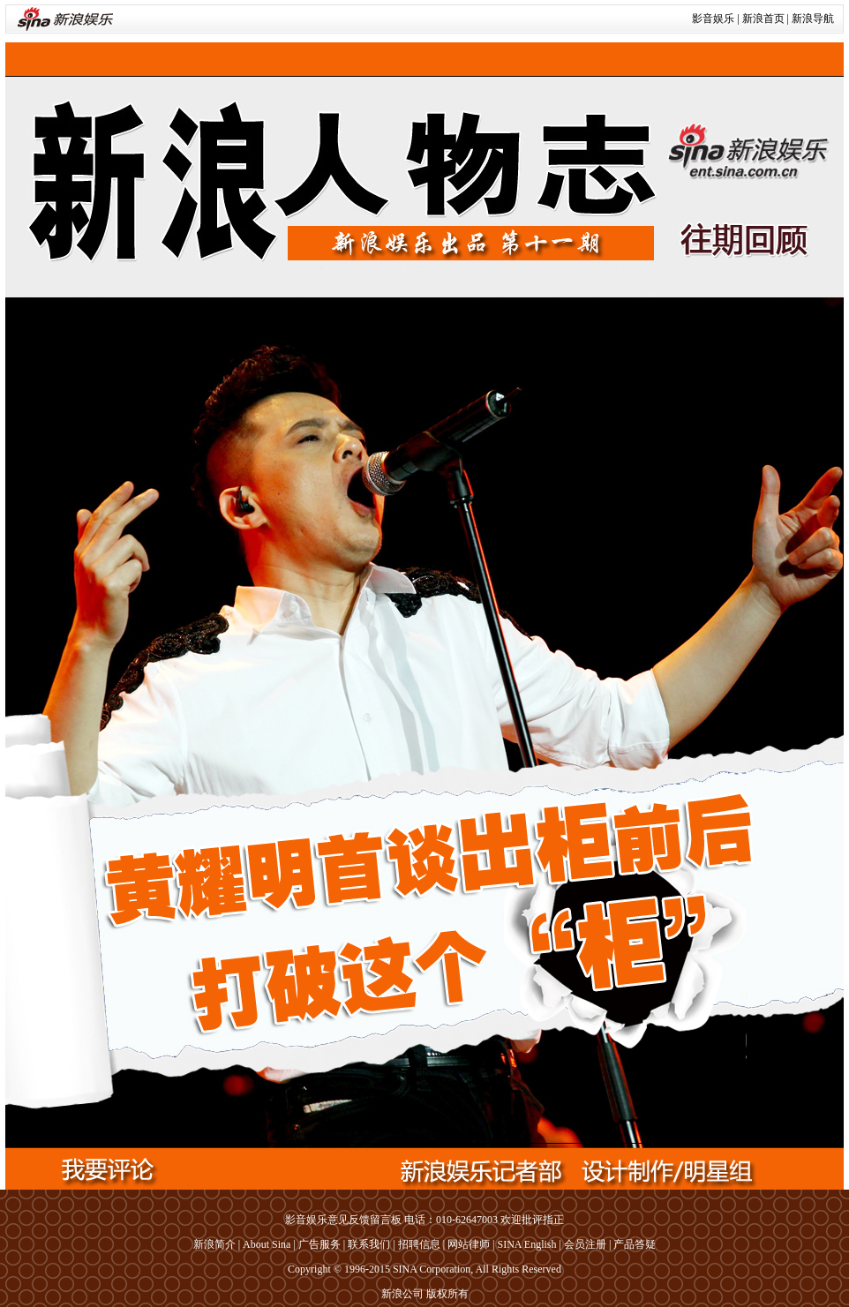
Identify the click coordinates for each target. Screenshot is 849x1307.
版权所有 (447, 1294)
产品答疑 (634, 1244)
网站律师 (468, 1244)
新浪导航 (813, 18)
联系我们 (369, 1244)
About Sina (266, 1244)
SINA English (526, 1244)
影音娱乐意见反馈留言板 (343, 1219)
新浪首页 (763, 18)
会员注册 (585, 1244)
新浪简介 (214, 1244)
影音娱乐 (713, 18)
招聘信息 (419, 1244)
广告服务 (319, 1244)
